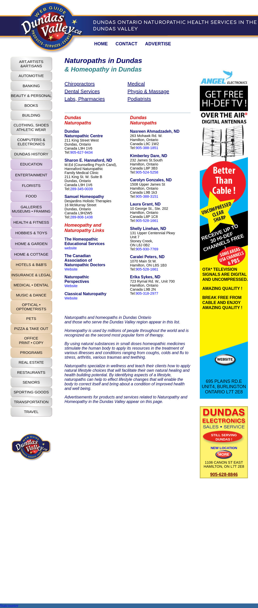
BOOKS (31, 105)
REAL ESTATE (31, 362)
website (70, 248)
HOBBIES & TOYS (31, 233)
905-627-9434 (81, 152)
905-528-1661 (147, 221)
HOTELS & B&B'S (31, 264)
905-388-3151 (147, 196)
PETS (31, 318)
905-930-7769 (147, 249)
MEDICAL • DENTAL (31, 285)
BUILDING (31, 115)
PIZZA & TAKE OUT (31, 328)
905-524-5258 (147, 172)
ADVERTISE (158, 43)
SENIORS (31, 382)
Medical (136, 84)
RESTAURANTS (31, 372)
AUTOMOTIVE (31, 76)
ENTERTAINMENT (31, 175)
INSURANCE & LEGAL (31, 275)
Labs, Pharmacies (84, 99)
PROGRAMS (31, 352)
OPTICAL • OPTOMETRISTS (31, 306)
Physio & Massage (148, 91)
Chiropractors (79, 84)
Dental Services (82, 91)
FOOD (31, 196)
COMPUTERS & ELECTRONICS (31, 142)
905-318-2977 (147, 293)
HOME (101, 43)
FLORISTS (31, 185)
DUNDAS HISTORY (31, 154)
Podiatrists (139, 99)
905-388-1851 (147, 148)
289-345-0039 (81, 189)
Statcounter (9, 605)
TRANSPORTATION (31, 402)
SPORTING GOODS (31, 392)
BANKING (31, 86)
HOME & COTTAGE (31, 254)
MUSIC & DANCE (31, 295)
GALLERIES (31, 209)
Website (71, 269)
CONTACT (126, 43)
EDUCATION (31, 164)
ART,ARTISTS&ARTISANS (31, 63)
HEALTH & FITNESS (31, 222)
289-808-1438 (81, 217)
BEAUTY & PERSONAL (31, 95)
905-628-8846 (224, 474)
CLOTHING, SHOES (31, 127)
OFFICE (31, 340)
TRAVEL (31, 412)
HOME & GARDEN (31, 244)
